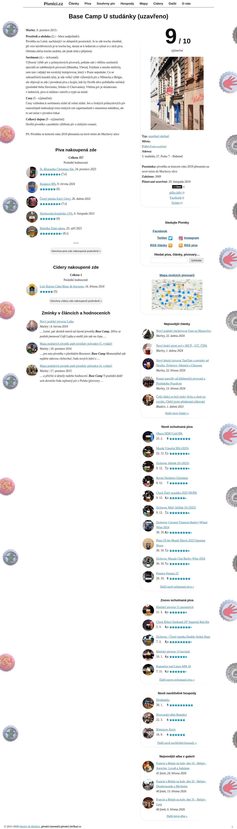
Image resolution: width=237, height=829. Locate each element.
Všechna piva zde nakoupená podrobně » (76, 251)
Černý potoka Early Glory (55, 198)
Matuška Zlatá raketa (52, 228)
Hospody (127, 3)
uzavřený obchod (158, 136)
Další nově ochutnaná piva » (177, 586)
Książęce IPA (48, 184)
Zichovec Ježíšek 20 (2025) (172, 463)
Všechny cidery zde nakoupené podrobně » (76, 300)
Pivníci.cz (53, 3)
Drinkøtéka (163, 700)
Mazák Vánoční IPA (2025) (172, 448)
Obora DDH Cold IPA (169, 433)
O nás (186, 3)
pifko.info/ (175, 192)
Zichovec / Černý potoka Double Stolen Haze (183, 636)
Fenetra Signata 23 (167, 573)
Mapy (144, 3)
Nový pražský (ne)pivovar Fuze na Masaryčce (183, 331)
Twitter (175, 203)
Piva (88, 3)
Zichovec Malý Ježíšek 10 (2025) (176, 507)
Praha (145, 146)
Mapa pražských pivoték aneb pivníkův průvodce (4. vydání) (76, 366)
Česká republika (157, 146)
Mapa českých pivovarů (176, 275)
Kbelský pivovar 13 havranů (173, 651)
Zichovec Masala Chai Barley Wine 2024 (180, 558)
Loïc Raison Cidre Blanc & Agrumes (62, 286)
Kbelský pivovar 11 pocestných (175, 607)
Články (74, 3)
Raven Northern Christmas (172, 478)
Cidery (158, 3)
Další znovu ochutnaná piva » (177, 679)
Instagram (191, 238)
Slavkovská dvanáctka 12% (56, 213)
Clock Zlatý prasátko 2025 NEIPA (176, 492)
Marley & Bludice (29, 826)
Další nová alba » (177, 816)
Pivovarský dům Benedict (171, 714)
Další (172, 3)
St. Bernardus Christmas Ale (57, 169)
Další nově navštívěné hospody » (177, 743)
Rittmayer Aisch (165, 729)
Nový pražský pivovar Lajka (57, 321)
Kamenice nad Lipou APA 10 (173, 666)
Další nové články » (177, 413)
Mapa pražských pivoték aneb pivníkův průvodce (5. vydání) (76, 343)
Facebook (175, 197)
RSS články (158, 245)
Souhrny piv (106, 3)
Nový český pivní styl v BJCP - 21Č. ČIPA (181, 345)
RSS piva (191, 245)
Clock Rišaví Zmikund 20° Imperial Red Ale (182, 622)
